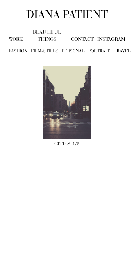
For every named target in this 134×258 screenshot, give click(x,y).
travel (122, 50)
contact (82, 39)
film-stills (44, 50)
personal (73, 50)
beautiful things (47, 35)
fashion (18, 50)
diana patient (67, 14)
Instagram (111, 39)
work (16, 39)
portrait (99, 50)
